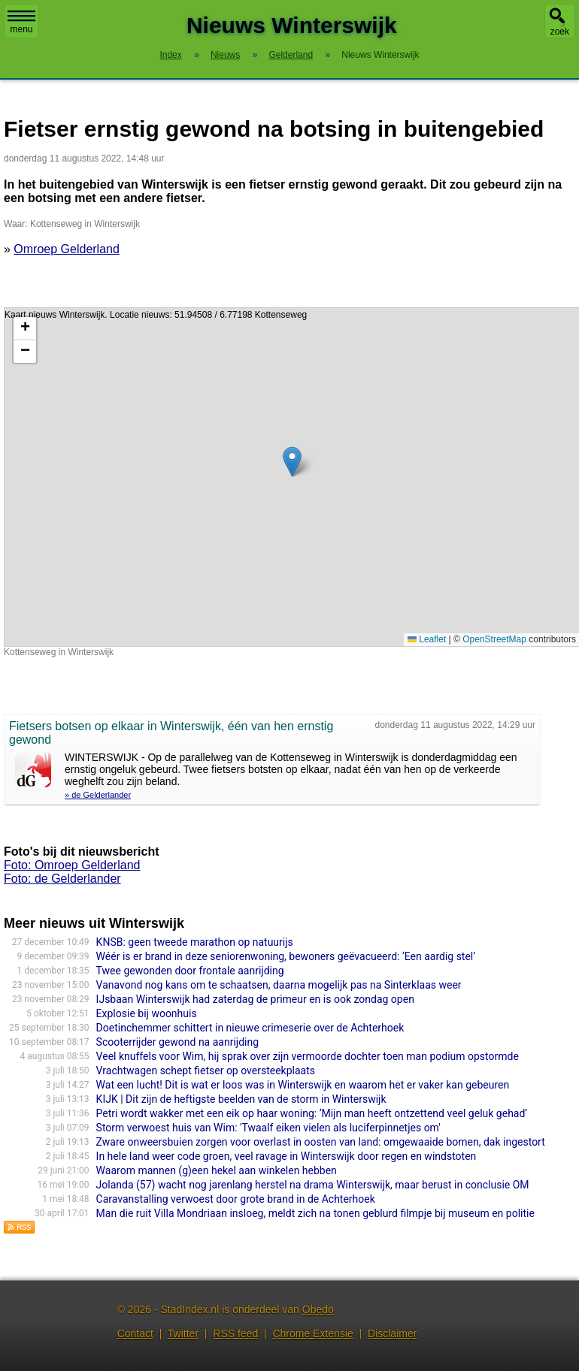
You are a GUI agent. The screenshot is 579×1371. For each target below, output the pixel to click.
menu (21, 23)
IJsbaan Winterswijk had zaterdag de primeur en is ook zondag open (255, 999)
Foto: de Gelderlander (62, 878)
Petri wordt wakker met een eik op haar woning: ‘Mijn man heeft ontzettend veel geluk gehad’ (312, 1113)
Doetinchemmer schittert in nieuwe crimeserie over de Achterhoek (250, 1028)
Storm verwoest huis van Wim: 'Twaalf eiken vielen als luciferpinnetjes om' (268, 1128)
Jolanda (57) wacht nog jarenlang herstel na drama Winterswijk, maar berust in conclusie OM (312, 1185)
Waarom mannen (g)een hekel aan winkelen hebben (216, 1170)
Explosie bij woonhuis (146, 1013)
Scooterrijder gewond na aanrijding (177, 1042)
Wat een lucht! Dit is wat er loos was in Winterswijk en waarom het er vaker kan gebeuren (303, 1085)
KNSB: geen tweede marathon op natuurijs (194, 942)
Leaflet (427, 639)
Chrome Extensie (312, 1333)
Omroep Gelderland (67, 249)
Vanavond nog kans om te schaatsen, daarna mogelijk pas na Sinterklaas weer (279, 985)
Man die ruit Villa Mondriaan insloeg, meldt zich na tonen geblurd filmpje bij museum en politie (315, 1213)
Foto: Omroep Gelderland (72, 865)
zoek (559, 31)
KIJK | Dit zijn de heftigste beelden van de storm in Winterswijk (241, 1099)
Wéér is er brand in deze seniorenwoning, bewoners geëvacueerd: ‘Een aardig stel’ (285, 956)
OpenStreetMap (494, 639)
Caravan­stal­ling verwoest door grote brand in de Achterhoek (235, 1199)
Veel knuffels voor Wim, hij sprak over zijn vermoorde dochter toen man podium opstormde (307, 1056)
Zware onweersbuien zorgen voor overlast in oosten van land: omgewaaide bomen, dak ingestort (320, 1142)
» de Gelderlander (98, 794)
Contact (135, 1333)
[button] (292, 461)
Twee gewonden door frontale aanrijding (190, 971)
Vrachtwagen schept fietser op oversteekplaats (205, 1070)
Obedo (318, 1309)
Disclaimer (392, 1333)
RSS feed (235, 1333)
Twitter (183, 1333)
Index (170, 55)
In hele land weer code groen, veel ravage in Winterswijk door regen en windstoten (286, 1156)
